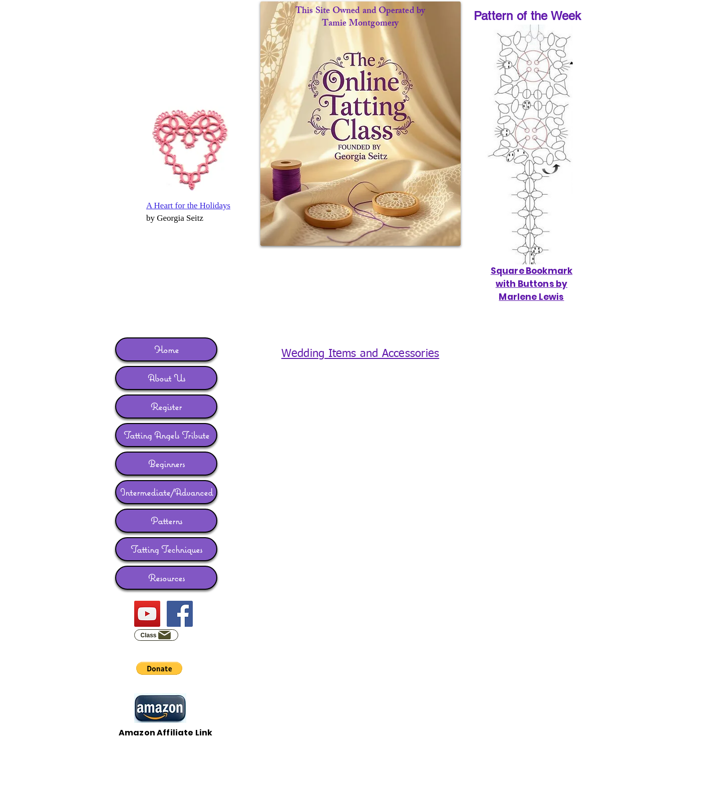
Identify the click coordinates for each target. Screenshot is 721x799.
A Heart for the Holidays (188, 205)
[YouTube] (147, 614)
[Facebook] (180, 614)
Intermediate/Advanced (166, 492)
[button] (159, 668)
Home (166, 349)
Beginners (166, 464)
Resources (166, 578)
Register (166, 407)
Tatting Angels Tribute (166, 435)
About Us (166, 378)
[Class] (156, 635)
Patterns (166, 521)
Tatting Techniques (166, 549)
